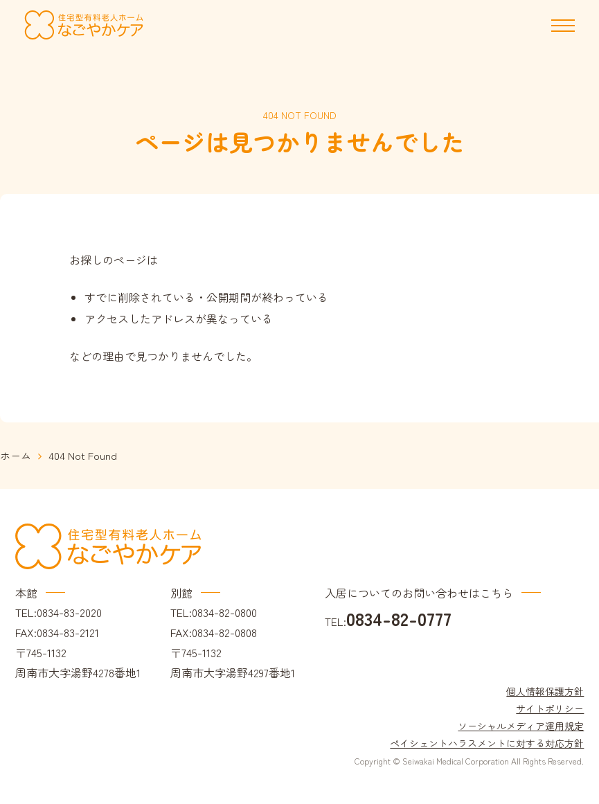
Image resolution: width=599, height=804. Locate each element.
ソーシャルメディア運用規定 (521, 726)
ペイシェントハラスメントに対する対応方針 (487, 743)
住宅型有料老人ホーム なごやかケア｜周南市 (84, 25)
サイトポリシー (550, 708)
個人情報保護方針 (545, 691)
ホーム (15, 455)
